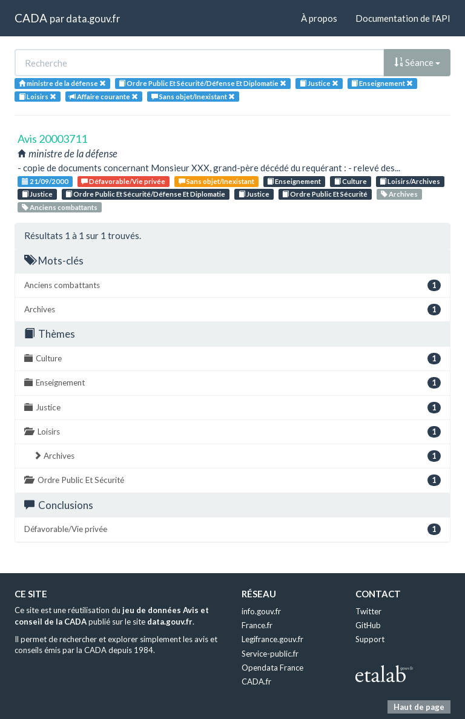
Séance (417, 62)
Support (369, 639)
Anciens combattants (59, 207)
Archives (399, 194)
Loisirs (232, 432)
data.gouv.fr (93, 18)
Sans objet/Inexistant (216, 181)
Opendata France (272, 667)
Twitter (368, 611)
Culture (350, 181)
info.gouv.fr (261, 611)
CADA (31, 18)
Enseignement (294, 181)
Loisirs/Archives (410, 181)
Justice (37, 194)
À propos (319, 18)
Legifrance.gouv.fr (272, 639)
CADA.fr (256, 681)
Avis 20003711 (52, 138)
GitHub (368, 625)
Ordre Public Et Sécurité (325, 194)
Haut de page (419, 707)
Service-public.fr (270, 653)
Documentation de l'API (402, 18)
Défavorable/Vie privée (123, 181)
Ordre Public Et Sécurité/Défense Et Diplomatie (145, 194)
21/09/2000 (45, 181)
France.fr (257, 625)
